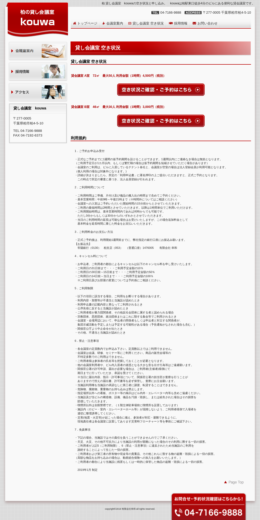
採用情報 (38, 72)
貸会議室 (38, 51)
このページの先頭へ (234, 482)
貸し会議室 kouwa (37, 19)
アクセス (38, 92)
